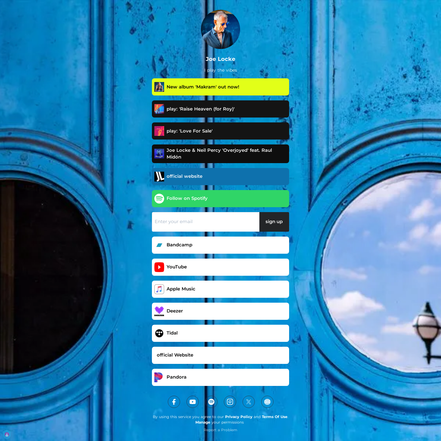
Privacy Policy (238, 416)
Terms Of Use (275, 416)
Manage (202, 422)
